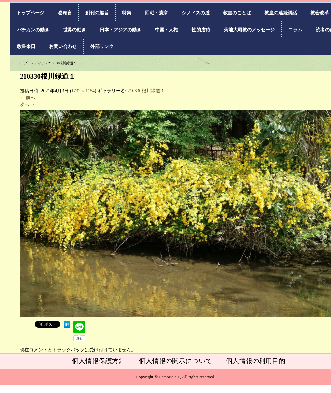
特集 (126, 12)
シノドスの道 (196, 12)
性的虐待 (201, 29)
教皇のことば (237, 12)
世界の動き (74, 29)
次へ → (27, 104)
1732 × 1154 (83, 90)
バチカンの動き (33, 29)
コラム (295, 29)
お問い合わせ (63, 46)
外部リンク (102, 46)
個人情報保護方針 (98, 361)
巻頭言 (65, 12)
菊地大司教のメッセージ (249, 29)
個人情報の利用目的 (255, 361)
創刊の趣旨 (97, 12)
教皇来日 (26, 46)
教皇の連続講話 (280, 12)
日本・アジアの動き (120, 29)
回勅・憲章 (156, 12)
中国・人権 (166, 29)
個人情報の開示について (175, 361)
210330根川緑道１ (146, 90)
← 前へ (27, 97)
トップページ (30, 12)
